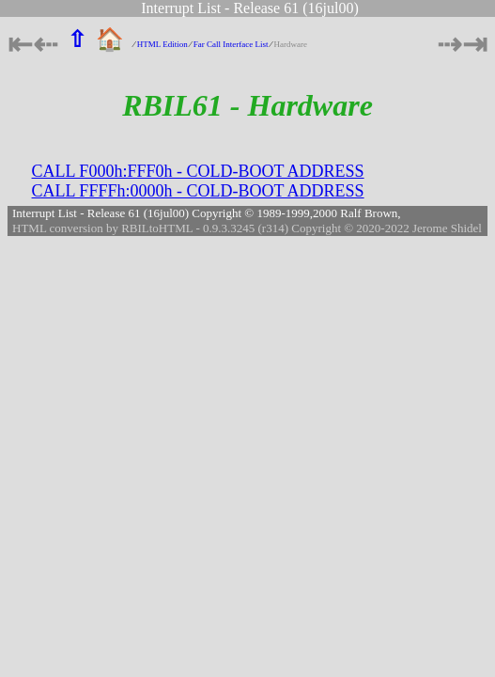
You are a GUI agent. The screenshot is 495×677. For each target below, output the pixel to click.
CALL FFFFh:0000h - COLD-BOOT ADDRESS (198, 190)
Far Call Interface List (231, 44)
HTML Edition (162, 44)
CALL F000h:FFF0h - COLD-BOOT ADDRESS (198, 171)
